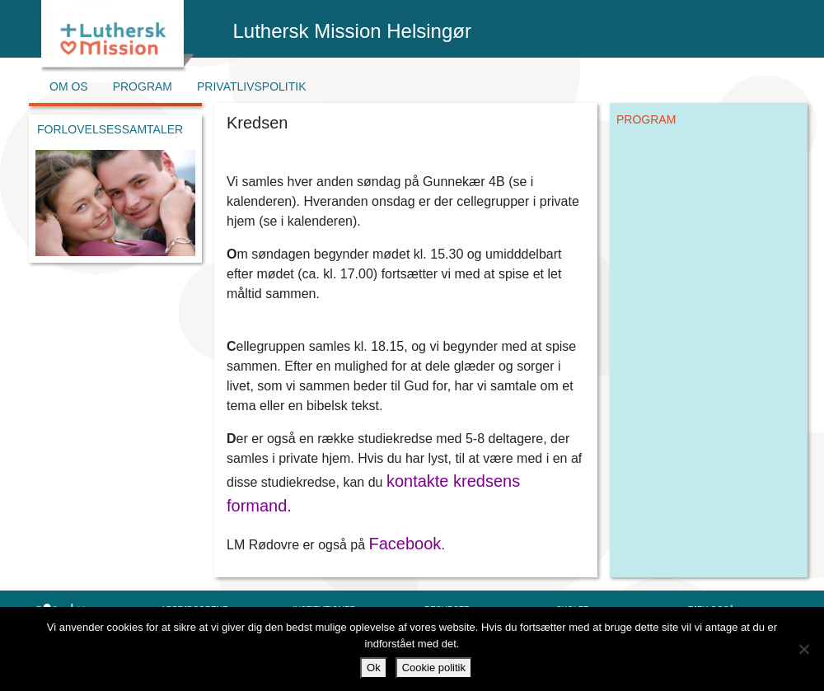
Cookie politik (434, 667)
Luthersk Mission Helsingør (352, 31)
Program (142, 86)
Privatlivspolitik (252, 86)
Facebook (405, 544)
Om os (68, 86)
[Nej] (803, 649)
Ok (374, 667)
